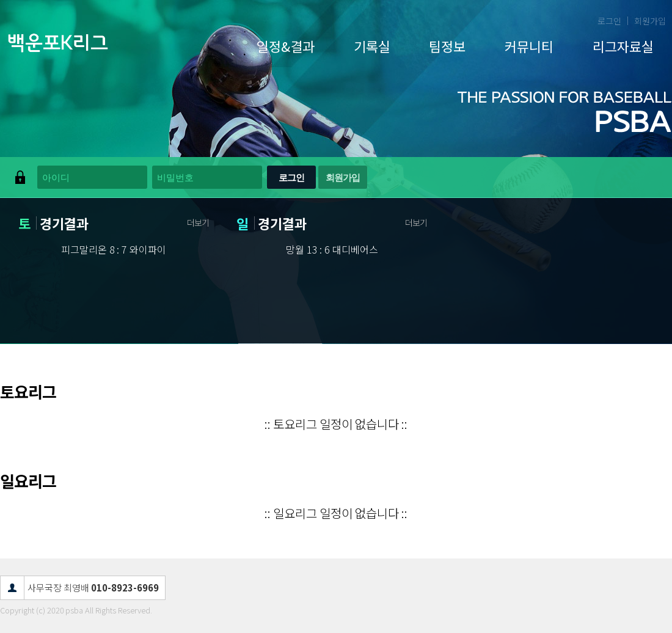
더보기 (198, 222)
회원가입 (650, 21)
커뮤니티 (529, 46)
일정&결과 (286, 46)
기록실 (372, 46)
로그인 (609, 21)
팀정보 (447, 46)
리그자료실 (623, 46)
